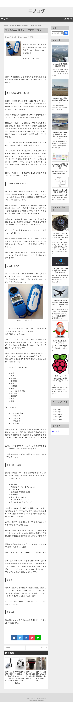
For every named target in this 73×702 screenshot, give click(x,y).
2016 (57, 414)
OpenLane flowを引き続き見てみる (60, 191)
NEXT (44, 647)
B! (26, 637)
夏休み (32, 37)
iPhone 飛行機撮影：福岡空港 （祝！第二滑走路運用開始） (60, 135)
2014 (57, 419)
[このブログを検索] (58, 33)
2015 (57, 417)
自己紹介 (55, 431)
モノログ (36, 11)
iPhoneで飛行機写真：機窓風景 (60, 65)
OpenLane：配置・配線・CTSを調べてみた (60, 166)
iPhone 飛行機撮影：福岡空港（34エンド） (60, 100)
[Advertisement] (12, 3)
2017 (57, 412)
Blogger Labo (40, 700)
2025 (57, 409)
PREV (7, 647)
